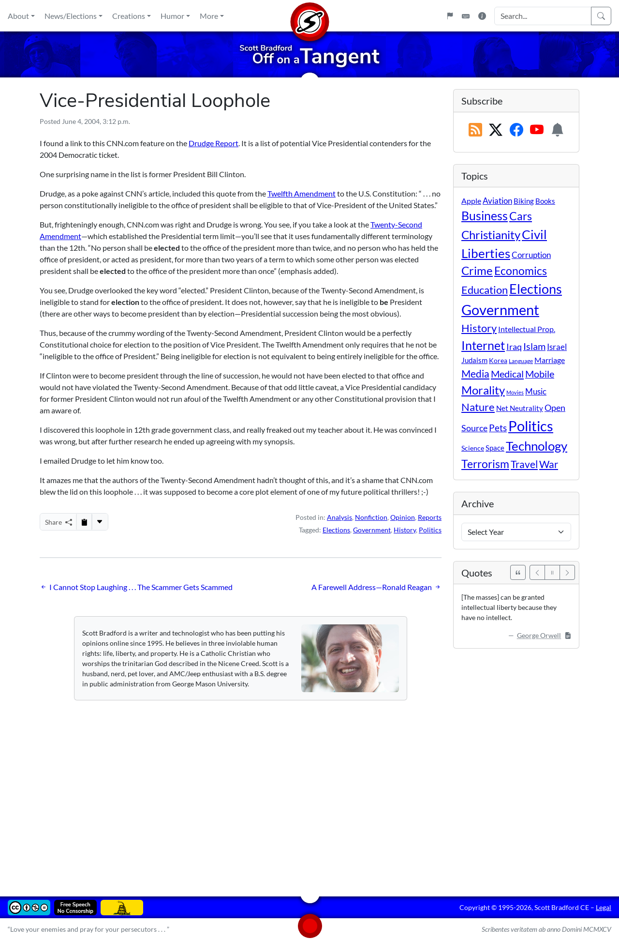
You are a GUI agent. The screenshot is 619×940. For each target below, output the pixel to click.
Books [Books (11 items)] (545, 201)
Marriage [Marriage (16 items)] (549, 359)
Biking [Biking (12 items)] (524, 201)
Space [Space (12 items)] (495, 447)
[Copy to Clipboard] (84, 522)
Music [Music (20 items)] (535, 391)
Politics (430, 530)
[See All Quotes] (518, 572)
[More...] (99, 522)
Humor (172, 15)
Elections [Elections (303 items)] (535, 289)
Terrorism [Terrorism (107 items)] (485, 463)
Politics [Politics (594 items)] (530, 425)
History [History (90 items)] (479, 327)
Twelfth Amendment (301, 193)
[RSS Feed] (475, 130)
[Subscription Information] (557, 130)
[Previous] (537, 572)
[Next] (567, 572)
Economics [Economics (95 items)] (520, 270)
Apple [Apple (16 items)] (471, 200)
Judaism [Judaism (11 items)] (474, 360)
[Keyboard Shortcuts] (465, 16)
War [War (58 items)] (548, 464)
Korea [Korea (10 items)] (498, 360)
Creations (128, 15)
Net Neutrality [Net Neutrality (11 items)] (519, 408)
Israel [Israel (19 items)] (557, 347)
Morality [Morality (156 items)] (483, 390)
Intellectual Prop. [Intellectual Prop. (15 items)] (526, 329)
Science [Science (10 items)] (472, 448)
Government (372, 530)
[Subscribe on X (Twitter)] (495, 130)
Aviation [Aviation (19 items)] (497, 201)
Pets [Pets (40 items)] (498, 427)
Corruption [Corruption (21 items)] (531, 255)
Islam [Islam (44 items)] (534, 346)
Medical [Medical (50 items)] (507, 373)
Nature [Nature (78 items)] (478, 406)
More (209, 15)
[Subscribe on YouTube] (537, 130)
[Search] (601, 16)
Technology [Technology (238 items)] (536, 446)
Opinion (402, 517)
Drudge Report (213, 143)
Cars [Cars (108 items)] (520, 216)
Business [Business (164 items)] (484, 216)
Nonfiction (371, 517)
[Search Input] (542, 16)
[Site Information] (482, 16)
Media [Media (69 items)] (475, 373)
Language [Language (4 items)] (521, 361)
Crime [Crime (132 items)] (477, 270)
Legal (603, 907)
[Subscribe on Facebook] (516, 130)
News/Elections (70, 15)
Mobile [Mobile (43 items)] (539, 373)
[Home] (309, 15)
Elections (336, 530)
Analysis (339, 517)
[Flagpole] (449, 16)
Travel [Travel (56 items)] (524, 464)
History (405, 530)
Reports (430, 517)
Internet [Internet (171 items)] (483, 345)
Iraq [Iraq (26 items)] (514, 346)
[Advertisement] (309, 791)
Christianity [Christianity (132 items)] (490, 235)
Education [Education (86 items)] (484, 289)
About (18, 15)
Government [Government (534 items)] (500, 309)
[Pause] (552, 572)
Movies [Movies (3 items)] (515, 392)
